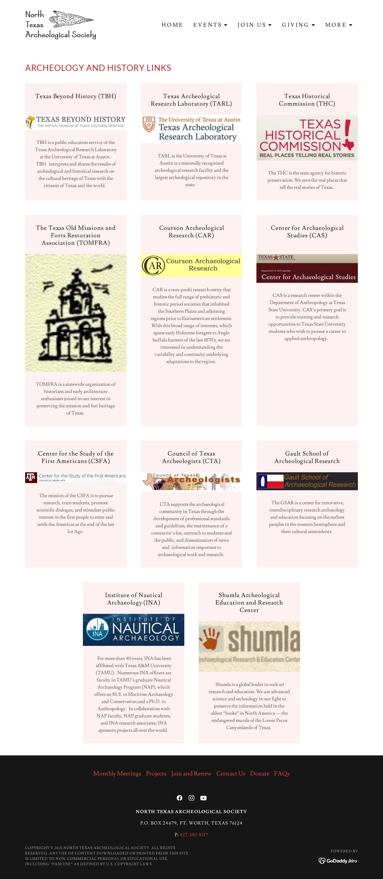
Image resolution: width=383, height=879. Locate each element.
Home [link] (173, 25)
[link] (60, 24)
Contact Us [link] (230, 774)
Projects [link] (156, 774)
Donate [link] (259, 774)
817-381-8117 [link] (194, 835)
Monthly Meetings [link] (117, 774)
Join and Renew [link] (191, 774)
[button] (210, 25)
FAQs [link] (282, 774)
